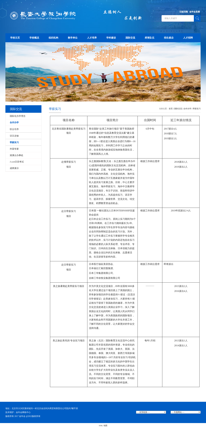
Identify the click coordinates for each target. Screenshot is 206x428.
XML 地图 (103, 425)
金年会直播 (194, 12)
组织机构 (53, 37)
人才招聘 (188, 37)
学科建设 (111, 37)
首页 (171, 108)
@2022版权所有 (33, 416)
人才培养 (92, 37)
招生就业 (169, 37)
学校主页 (15, 37)
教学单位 (72, 37)
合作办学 (187, 108)
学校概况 (34, 37)
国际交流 (130, 37)
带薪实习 (197, 108)
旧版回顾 (183, 12)
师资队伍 (149, 37)
